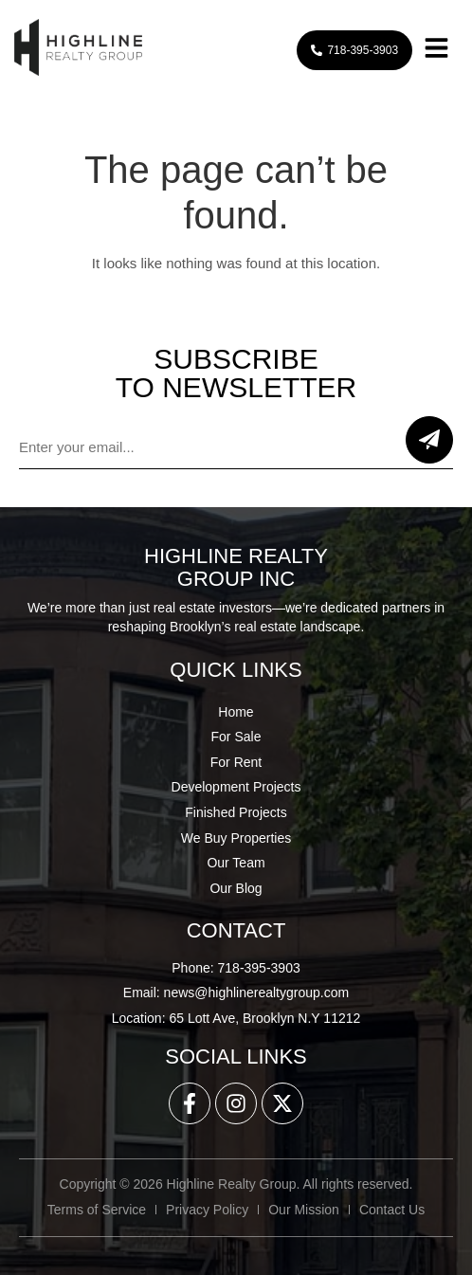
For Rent (236, 762)
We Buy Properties (236, 838)
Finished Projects (235, 812)
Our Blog (235, 888)
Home (235, 711)
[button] (436, 51)
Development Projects (236, 786)
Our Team (235, 862)
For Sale (236, 736)
